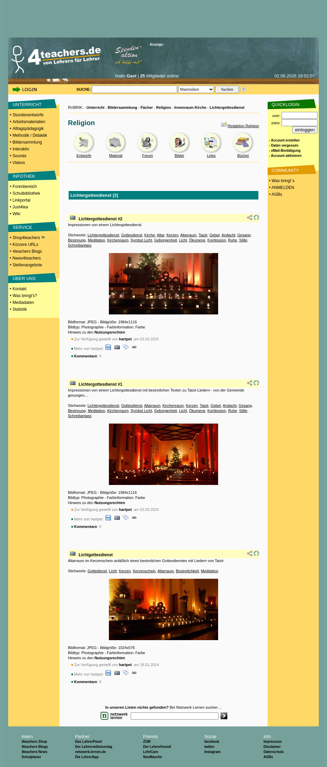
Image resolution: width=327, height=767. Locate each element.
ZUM (147, 741)
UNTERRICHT (27, 104)
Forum (147, 155)
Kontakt (20, 288)
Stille (243, 240)
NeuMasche (152, 757)
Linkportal (21, 200)
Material (115, 155)
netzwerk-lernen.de (90, 752)
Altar (161, 235)
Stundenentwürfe (28, 115)
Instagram (212, 752)
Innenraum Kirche (190, 107)
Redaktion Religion (243, 126)
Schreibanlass (79, 245)
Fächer (147, 107)
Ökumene (197, 240)
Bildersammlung (27, 142)
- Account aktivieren (285, 156)
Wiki (16, 213)
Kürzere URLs (25, 244)
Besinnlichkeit (187, 571)
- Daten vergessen (283, 145)
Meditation (96, 240)
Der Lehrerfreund (157, 747)
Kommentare (85, 356)
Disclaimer (272, 747)
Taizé (203, 235)
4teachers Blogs (27, 251)
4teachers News (34, 752)
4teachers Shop (34, 741)
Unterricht (95, 107)
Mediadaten (23, 302)
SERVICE (22, 227)
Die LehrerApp (87, 757)
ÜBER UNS (24, 278)
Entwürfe (83, 155)
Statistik (20, 309)
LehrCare (150, 752)
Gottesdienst (131, 235)
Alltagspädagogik (28, 128)
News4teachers (27, 258)
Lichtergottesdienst (227, 107)
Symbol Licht (141, 240)
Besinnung (77, 240)
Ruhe (232, 240)
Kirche (149, 235)
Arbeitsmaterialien (29, 121)
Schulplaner (31, 757)
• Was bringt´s (281, 180)
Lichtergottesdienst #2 (100, 219)
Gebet (214, 235)
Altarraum (188, 235)
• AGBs (275, 194)
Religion (163, 107)
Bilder (179, 155)
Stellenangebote (27, 265)
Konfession (217, 240)
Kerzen (173, 235)
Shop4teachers (29, 237)
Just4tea (20, 207)
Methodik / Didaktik (30, 135)
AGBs (268, 757)
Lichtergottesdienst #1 (100, 384)
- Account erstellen (284, 140)
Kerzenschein (144, 571)
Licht (183, 240)
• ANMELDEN (281, 187)
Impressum (273, 741)
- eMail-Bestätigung (284, 150)
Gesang (244, 235)
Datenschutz (274, 752)
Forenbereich (25, 186)
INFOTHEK (24, 176)
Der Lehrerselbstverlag (93, 747)
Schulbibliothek (26, 193)
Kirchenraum (117, 240)
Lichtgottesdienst (96, 554)
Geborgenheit (165, 240)
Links (211, 155)
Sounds (20, 155)
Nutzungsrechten (110, 332)
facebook (211, 741)
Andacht (228, 235)
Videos (19, 162)
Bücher (243, 155)
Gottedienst (96, 571)
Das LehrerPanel (88, 741)
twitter (209, 747)
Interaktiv (21, 149)
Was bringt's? (25, 295)
